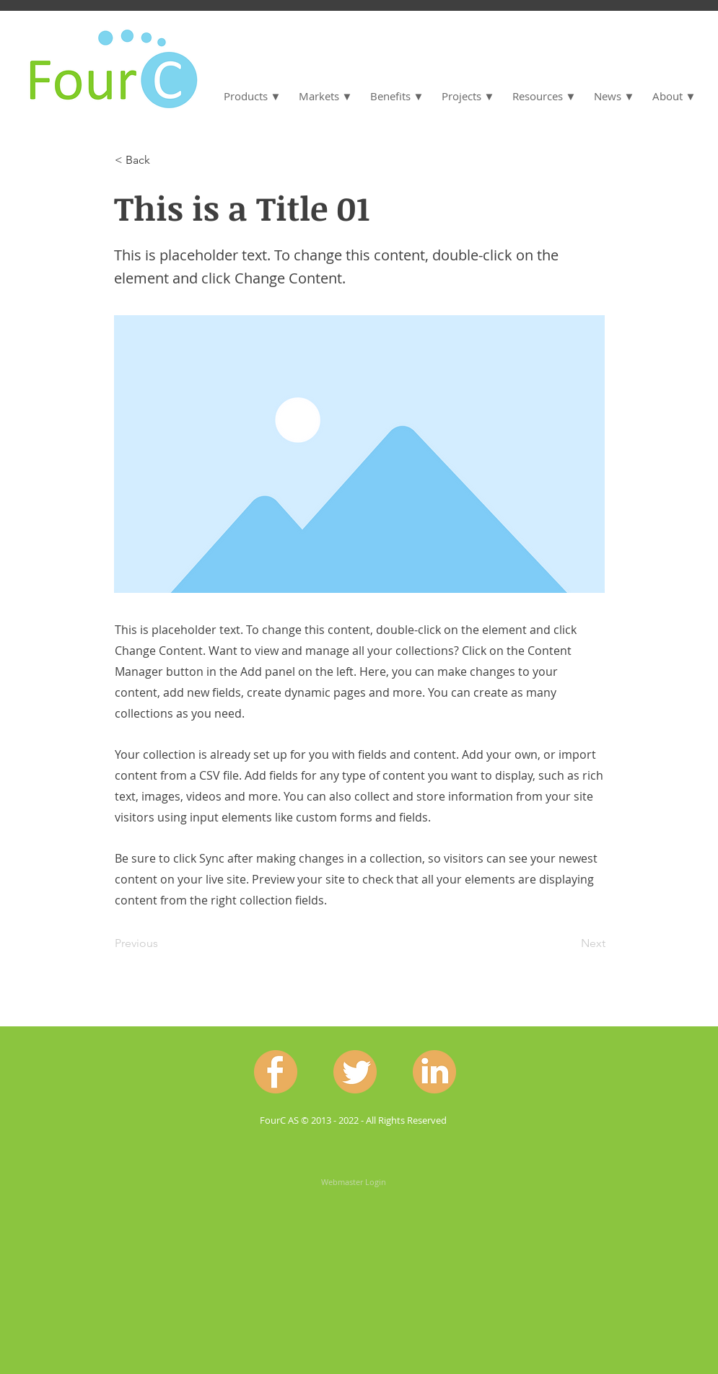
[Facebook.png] (275, 1071)
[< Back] (162, 160)
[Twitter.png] (355, 1071)
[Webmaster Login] (354, 1182)
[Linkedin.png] (434, 1071)
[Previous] (162, 944)
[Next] (569, 944)
